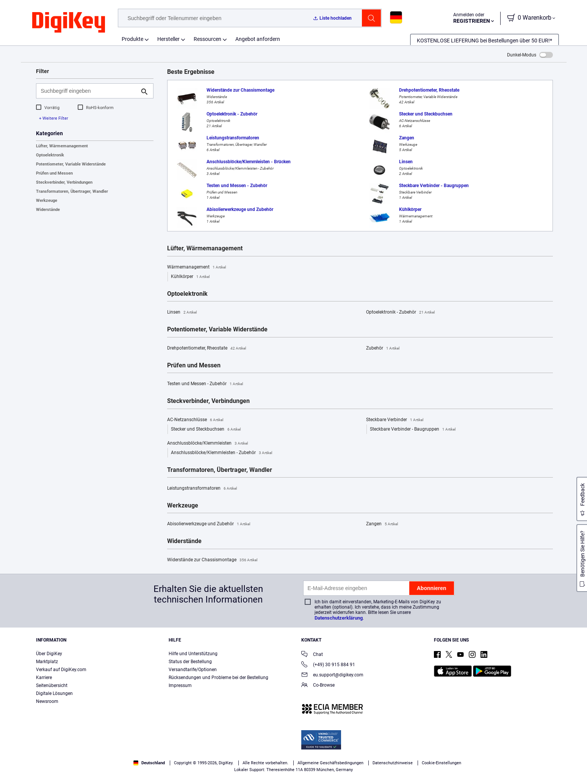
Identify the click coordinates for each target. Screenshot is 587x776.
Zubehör (382, 348)
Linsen (182, 312)
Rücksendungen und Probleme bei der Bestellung (218, 677)
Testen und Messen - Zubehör (205, 384)
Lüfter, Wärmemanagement (62, 146)
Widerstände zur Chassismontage (212, 560)
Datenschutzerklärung (339, 618)
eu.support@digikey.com (332, 675)
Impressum (180, 685)
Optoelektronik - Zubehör (400, 312)
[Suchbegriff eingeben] (88, 91)
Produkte (132, 39)
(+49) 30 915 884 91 (328, 665)
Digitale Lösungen (54, 693)
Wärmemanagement (196, 267)
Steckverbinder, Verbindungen (64, 182)
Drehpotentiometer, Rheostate (206, 348)
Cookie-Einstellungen (441, 762)
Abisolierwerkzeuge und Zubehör (208, 524)
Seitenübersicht (51, 685)
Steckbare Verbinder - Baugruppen (413, 429)
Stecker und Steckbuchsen (206, 429)
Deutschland (149, 762)
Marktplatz (47, 661)
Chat (312, 655)
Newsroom (47, 701)
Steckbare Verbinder (394, 420)
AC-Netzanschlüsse (195, 420)
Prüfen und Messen (54, 173)
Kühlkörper (190, 276)
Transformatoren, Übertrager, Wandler (72, 191)
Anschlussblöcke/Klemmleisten (207, 443)
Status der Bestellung (190, 661)
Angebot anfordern (257, 39)
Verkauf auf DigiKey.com (61, 669)
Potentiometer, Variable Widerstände (71, 164)
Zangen (382, 524)
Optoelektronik (50, 155)
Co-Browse (318, 685)
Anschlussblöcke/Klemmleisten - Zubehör (221, 452)
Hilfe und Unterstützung (193, 653)
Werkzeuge (46, 200)
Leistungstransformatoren (202, 488)
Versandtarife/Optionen (193, 669)
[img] (68, 22)
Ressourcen (207, 39)
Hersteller (168, 39)
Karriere (44, 677)
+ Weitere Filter (53, 118)
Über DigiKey (49, 653)
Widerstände (48, 210)
